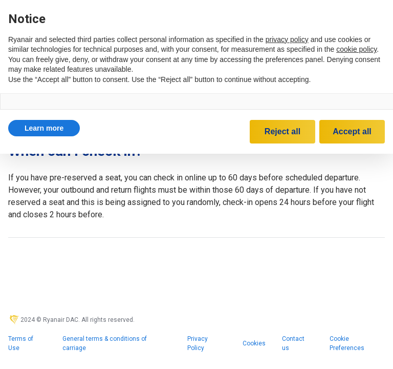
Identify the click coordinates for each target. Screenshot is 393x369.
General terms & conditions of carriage (104, 343)
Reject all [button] (282, 131)
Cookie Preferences (347, 343)
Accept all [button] (352, 131)
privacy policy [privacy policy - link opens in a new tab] (287, 39)
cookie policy (356, 49)
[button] (44, 128)
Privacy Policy (197, 343)
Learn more (44, 128)
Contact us (293, 343)
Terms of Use (20, 343)
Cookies (254, 343)
